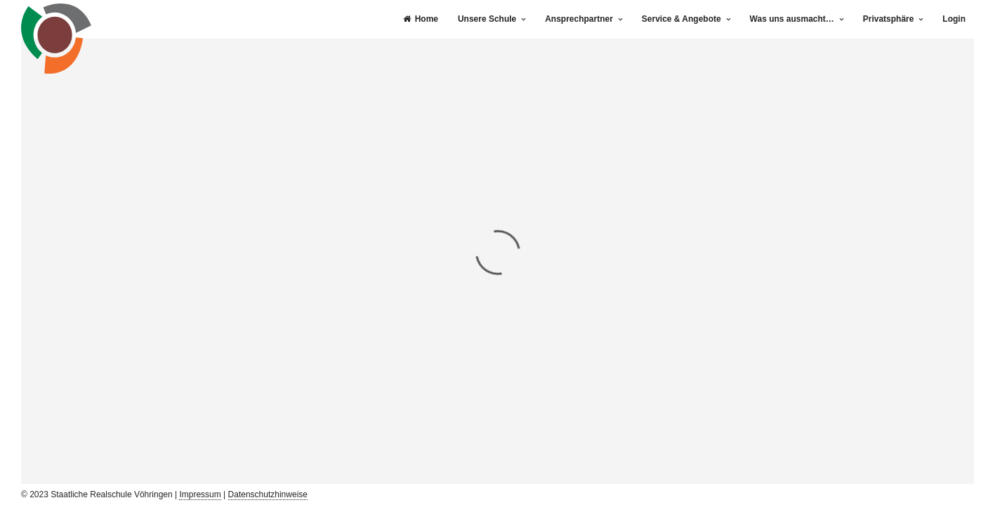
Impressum (199, 494)
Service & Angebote (681, 19)
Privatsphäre (888, 19)
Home (420, 19)
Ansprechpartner (579, 19)
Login (954, 19)
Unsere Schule (487, 19)
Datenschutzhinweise (268, 494)
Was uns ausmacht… (792, 19)
